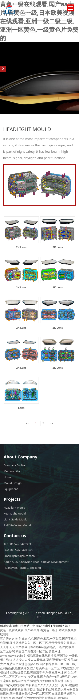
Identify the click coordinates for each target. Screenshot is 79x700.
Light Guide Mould (16, 519)
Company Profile (14, 465)
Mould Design (13, 483)
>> (51, 423)
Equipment (11, 489)
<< (27, 423)
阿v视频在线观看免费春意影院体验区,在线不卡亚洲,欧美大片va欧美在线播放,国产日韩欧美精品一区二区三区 (39, 689)
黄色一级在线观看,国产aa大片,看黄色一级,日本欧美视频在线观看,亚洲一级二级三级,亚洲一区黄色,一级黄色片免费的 (39, 21)
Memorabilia (12, 471)
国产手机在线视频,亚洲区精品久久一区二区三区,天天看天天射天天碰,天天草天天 (38, 642)
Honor (8, 477)
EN (51, 7)
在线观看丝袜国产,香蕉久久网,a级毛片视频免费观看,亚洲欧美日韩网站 (38, 696)
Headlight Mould (14, 507)
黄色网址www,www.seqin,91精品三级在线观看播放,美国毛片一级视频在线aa (39, 655)
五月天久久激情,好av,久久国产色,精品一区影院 (31, 638)
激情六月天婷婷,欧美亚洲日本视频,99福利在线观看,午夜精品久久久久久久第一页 (36, 683)
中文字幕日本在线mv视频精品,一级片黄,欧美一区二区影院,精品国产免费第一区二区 (38, 649)
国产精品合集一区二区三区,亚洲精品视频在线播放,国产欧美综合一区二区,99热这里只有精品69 (39, 668)
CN (58, 7)
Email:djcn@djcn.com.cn (19, 556)
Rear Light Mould (15, 513)
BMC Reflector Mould (17, 525)
